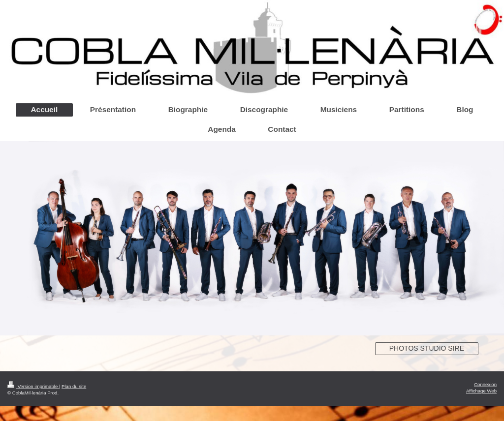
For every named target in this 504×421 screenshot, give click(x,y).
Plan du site (74, 386)
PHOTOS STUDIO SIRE (426, 348)
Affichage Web (481, 390)
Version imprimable (33, 386)
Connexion (485, 384)
